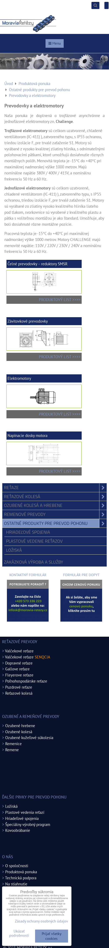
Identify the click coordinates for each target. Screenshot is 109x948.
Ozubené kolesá (18, 731)
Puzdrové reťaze (18, 687)
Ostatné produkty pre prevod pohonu (55, 523)
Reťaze (55, 487)
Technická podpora (20, 877)
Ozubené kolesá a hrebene (55, 505)
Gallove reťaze (17, 668)
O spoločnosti (16, 865)
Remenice (13, 743)
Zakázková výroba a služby (33, 562)
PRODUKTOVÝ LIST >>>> (60, 299)
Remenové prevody (55, 514)
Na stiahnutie (16, 883)
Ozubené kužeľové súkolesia (29, 737)
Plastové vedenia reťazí (24, 812)
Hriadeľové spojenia (28, 532)
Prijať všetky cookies (51, 936)
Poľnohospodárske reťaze (26, 681)
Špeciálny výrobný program (27, 824)
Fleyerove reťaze (19, 675)
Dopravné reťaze (19, 663)
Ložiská (14, 550)
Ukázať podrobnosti (19, 933)
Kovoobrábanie (17, 830)
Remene (12, 749)
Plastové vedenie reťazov (34, 541)
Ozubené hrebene (20, 725)
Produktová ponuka (21, 871)
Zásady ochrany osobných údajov (41, 921)
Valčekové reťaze (19, 650)
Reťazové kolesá (55, 496)
